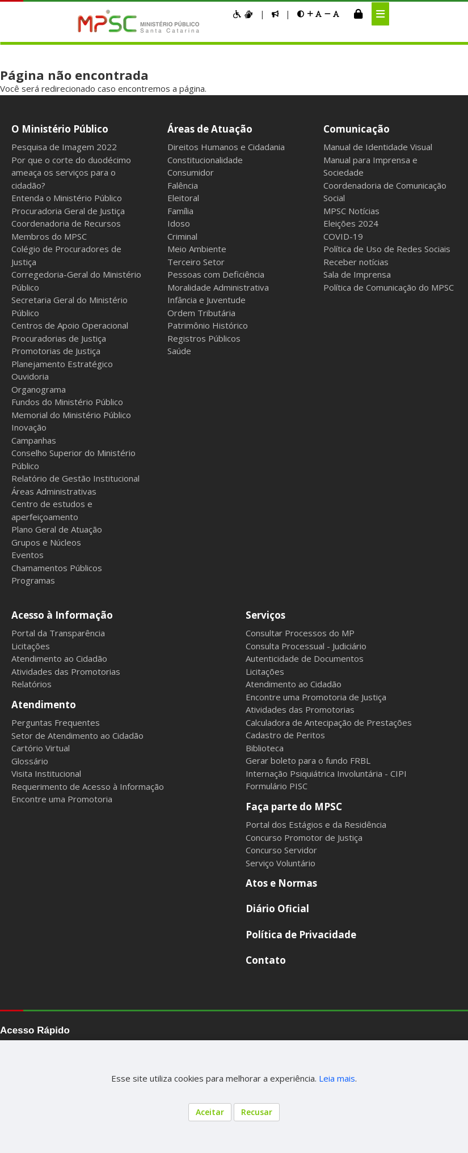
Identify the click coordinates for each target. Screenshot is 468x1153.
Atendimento (43, 704)
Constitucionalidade (205, 159)
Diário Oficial (277, 908)
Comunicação (356, 128)
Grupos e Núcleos (46, 542)
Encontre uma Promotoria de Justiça (316, 697)
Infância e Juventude (206, 299)
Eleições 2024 (350, 223)
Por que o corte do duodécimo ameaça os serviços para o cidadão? (71, 172)
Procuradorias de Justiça (58, 338)
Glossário (29, 761)
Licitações (30, 646)
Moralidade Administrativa (218, 287)
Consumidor (190, 172)
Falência (182, 185)
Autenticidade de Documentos (305, 658)
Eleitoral (183, 197)
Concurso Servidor (281, 850)
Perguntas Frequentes (55, 722)
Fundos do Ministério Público (67, 401)
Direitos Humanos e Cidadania (226, 146)
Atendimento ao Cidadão (59, 658)
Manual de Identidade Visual (377, 146)
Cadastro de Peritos (285, 735)
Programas (33, 580)
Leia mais (337, 1078)
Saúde (179, 350)
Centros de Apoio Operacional (69, 325)
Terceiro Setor (196, 261)
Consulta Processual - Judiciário (306, 646)
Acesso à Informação (62, 615)
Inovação (29, 427)
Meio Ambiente (196, 248)
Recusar (256, 1112)
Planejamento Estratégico (62, 363)
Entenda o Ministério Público (66, 197)
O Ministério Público (59, 128)
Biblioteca (265, 748)
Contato (266, 960)
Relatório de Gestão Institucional (75, 478)
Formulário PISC (276, 786)
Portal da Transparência (58, 633)
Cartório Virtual (40, 748)
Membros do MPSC (49, 236)
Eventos (27, 554)
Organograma (38, 389)
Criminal (182, 236)
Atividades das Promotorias (65, 671)
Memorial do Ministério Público (71, 414)
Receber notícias (356, 261)
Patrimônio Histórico (207, 325)
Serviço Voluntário (280, 863)
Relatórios (31, 684)
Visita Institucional (46, 773)
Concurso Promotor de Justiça (304, 837)
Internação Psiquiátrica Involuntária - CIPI (326, 773)
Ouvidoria (30, 376)
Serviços (265, 615)
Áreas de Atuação (209, 128)
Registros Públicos (204, 338)
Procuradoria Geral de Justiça (68, 210)
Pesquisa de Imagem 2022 (64, 146)
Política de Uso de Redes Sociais (386, 248)
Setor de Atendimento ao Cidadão (77, 735)
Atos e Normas (281, 883)
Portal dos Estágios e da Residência (316, 824)
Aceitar (210, 1112)
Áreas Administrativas (53, 491)
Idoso (178, 223)
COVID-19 (343, 236)
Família (180, 210)
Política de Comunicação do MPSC (388, 287)
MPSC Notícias (351, 210)
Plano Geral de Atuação (56, 529)
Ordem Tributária (201, 312)
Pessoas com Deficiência (215, 274)
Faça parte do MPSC (294, 806)
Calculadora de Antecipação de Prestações (329, 722)
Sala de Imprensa (357, 274)
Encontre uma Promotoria (61, 799)
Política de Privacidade (301, 934)
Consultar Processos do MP (300, 633)
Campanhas (33, 440)
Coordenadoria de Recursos (66, 223)
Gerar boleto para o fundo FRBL (308, 760)
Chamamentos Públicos (56, 567)
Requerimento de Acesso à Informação (87, 786)
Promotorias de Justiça (55, 350)
